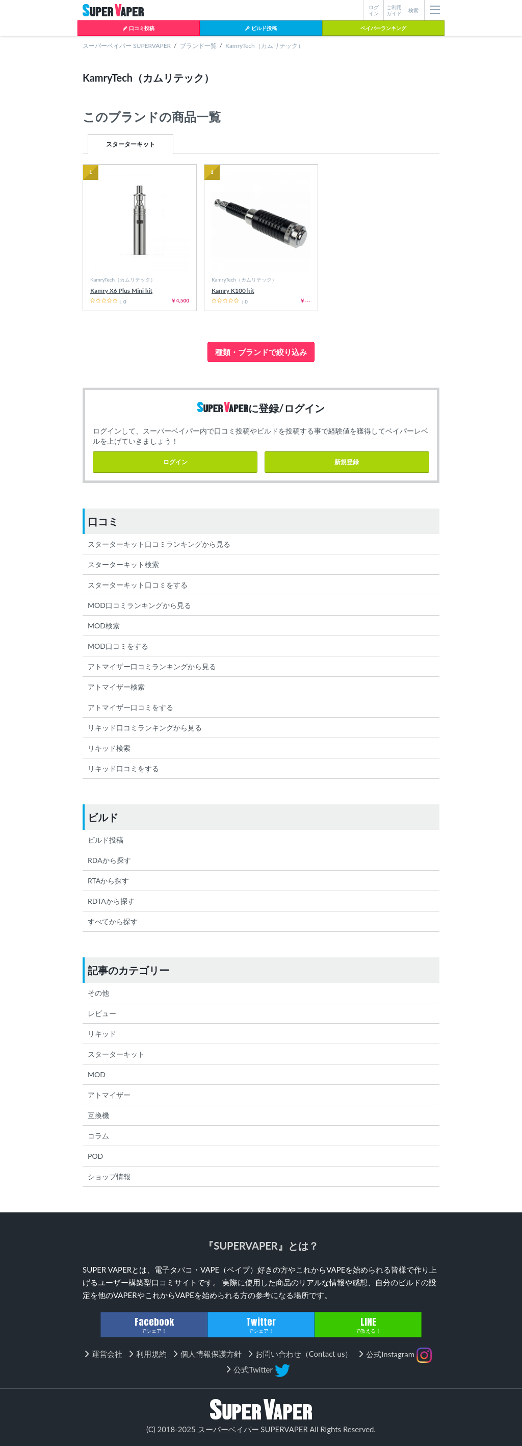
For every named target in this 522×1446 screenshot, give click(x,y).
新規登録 (346, 462)
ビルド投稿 (260, 28)
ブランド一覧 (198, 45)
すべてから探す (113, 921)
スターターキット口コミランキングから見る (159, 544)
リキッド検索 (109, 748)
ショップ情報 (109, 1176)
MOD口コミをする (118, 646)
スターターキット (130, 144)
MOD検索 (104, 625)
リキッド (102, 1033)
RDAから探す (109, 860)
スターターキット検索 (123, 564)
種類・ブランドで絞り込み (261, 352)
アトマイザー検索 (116, 686)
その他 (98, 992)
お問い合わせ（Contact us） (304, 1353)
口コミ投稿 (138, 28)
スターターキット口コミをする (138, 584)
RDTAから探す (111, 901)
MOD (97, 1074)
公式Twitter (261, 1370)
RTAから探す (108, 880)
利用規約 (151, 1353)
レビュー (102, 1013)
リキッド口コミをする (123, 768)
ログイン (175, 462)
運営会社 (107, 1353)
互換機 (98, 1115)
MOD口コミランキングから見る (139, 605)
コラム (98, 1135)
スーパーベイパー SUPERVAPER (127, 45)
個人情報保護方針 (211, 1353)
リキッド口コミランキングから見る (145, 727)
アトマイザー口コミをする (130, 707)
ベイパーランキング (383, 28)
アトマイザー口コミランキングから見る (152, 666)
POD (95, 1156)
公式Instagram (399, 1355)
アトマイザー (109, 1094)
